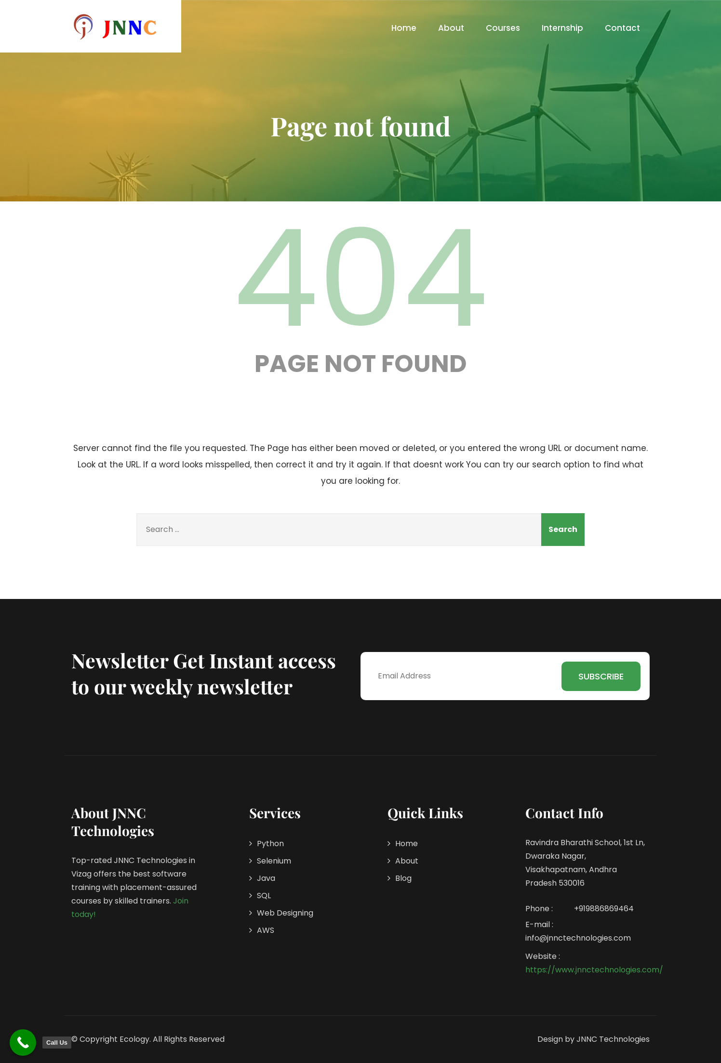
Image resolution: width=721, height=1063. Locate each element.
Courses (503, 28)
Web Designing (285, 912)
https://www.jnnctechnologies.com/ (594, 969)
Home (403, 28)
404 (360, 278)
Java (266, 878)
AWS (265, 930)
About (451, 28)
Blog (403, 878)
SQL (264, 895)
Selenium (274, 860)
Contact (622, 28)
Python (270, 843)
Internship (562, 28)
